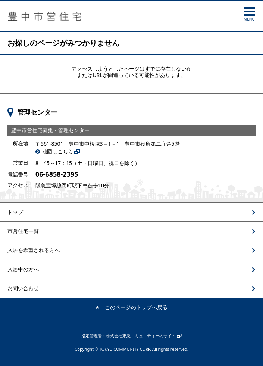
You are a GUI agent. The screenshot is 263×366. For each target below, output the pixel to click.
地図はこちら (57, 151)
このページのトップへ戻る (136, 307)
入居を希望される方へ (33, 250)
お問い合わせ (23, 288)
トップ (15, 211)
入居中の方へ (23, 269)
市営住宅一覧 (23, 231)
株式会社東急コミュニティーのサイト (141, 335)
